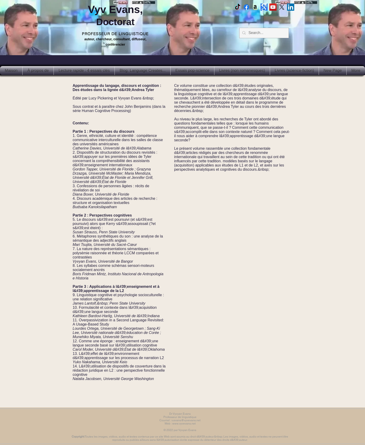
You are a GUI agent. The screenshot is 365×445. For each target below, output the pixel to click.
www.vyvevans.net (184, 423)
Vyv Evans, (115, 15)
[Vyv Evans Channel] (273, 7)
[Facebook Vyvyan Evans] (246, 7)
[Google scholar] (264, 7)
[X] (281, 7)
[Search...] (263, 33)
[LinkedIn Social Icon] (290, 7)
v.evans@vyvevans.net (186, 420)
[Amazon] (255, 7)
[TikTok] (237, 7)
